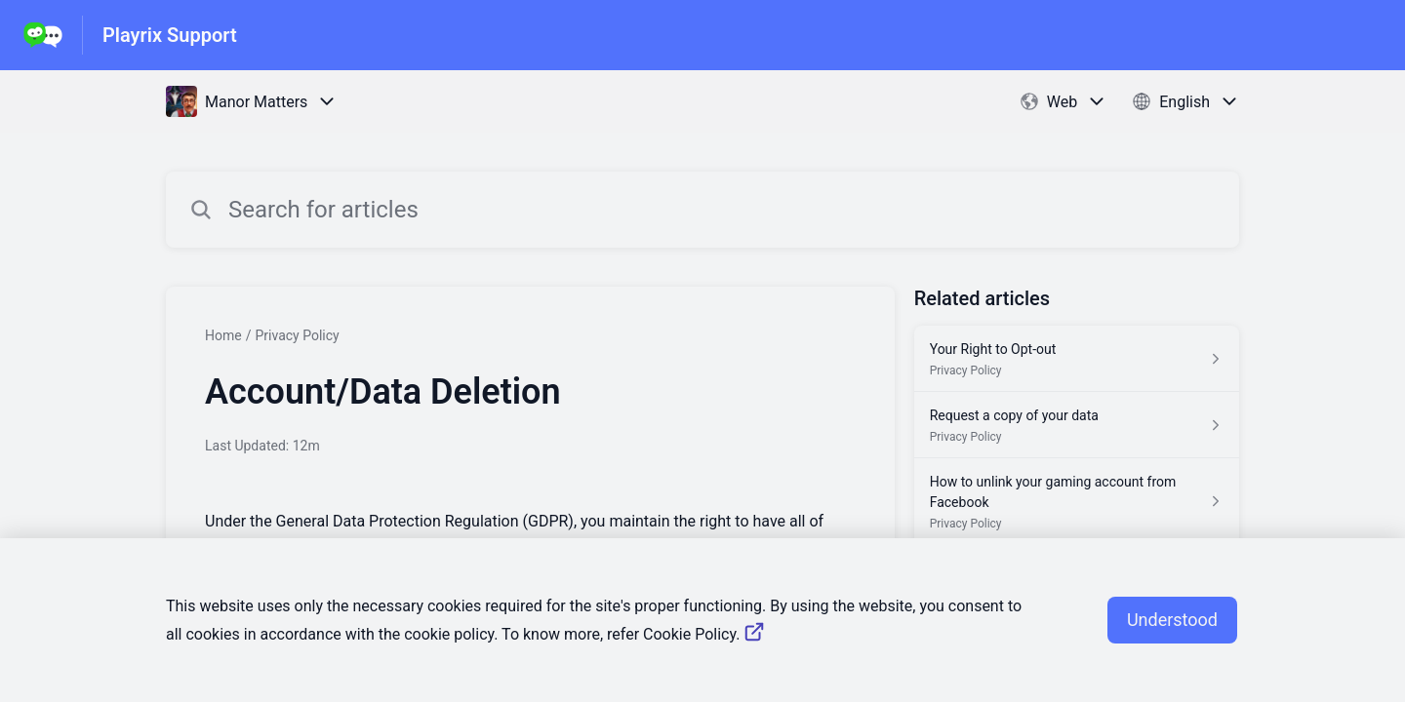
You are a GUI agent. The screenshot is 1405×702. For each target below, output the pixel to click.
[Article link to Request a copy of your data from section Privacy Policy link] (1076, 425)
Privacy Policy (297, 335)
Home (223, 335)
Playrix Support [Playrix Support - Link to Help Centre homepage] (169, 35)
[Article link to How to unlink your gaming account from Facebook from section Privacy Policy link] (1076, 501)
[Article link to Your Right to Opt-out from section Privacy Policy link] (1076, 359)
